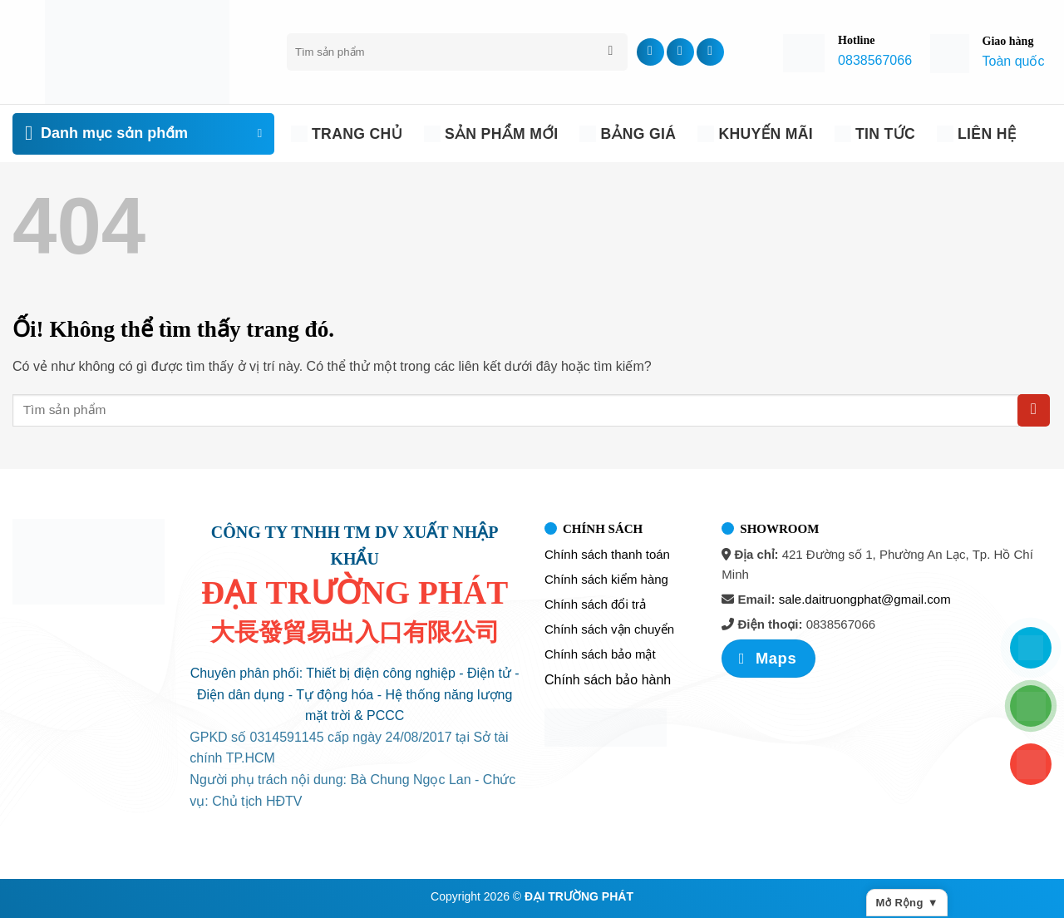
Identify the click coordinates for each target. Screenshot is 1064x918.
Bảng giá (627, 134)
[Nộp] (610, 52)
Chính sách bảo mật (600, 654)
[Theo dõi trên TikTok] (680, 52)
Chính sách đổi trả (595, 604)
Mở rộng (906, 903)
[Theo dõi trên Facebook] (650, 52)
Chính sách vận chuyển (609, 629)
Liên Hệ (976, 134)
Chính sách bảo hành (607, 680)
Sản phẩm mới (491, 134)
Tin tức (875, 134)
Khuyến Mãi (755, 134)
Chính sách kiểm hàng (606, 579)
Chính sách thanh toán (607, 554)
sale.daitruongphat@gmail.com (865, 599)
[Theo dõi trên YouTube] (710, 52)
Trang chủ (346, 134)
